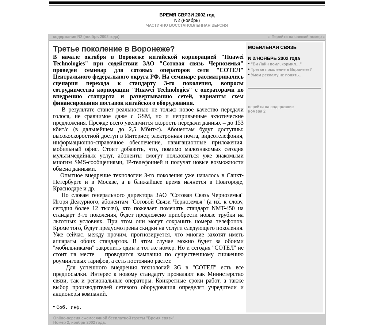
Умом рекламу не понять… (277, 75)
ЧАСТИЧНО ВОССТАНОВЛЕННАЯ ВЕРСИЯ (187, 25)
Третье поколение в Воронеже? (281, 69)
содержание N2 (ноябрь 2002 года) (86, 36)
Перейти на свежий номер (296, 36)
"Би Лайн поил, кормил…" (276, 64)
